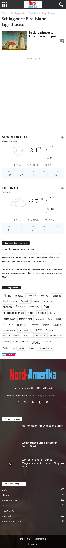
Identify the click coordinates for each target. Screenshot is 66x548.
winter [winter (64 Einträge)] (22, 348)
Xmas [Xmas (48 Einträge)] (31, 348)
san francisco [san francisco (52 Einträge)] (55, 335)
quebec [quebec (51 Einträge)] (27, 335)
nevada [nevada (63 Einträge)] (57, 325)
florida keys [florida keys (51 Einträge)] (34, 306)
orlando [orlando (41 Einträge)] (6, 335)
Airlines (5, 505)
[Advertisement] (33, 95)
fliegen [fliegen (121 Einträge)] (7, 306)
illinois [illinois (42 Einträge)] (52, 313)
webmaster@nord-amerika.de (44, 395)
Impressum (25, 538)
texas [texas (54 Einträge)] (15, 342)
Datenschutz (40, 538)
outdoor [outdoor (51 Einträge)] (16, 335)
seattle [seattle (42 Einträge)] (6, 342)
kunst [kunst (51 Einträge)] (58, 319)
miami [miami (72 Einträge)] (46, 325)
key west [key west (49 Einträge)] (40, 319)
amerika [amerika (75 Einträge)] (31, 295)
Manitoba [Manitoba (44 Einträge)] (35, 325)
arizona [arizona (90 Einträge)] (57, 295)
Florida (5, 495)
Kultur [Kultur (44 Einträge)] (50, 319)
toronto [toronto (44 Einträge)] (25, 342)
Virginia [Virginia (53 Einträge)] (47, 342)
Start (4, 13)
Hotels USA (8, 511)
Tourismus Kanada (11, 521)
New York (6, 516)
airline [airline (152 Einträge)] (7, 295)
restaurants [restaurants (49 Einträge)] (40, 335)
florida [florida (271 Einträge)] (21, 307)
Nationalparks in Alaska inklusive (42, 425)
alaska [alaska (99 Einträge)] (19, 295)
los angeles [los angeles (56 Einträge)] (22, 325)
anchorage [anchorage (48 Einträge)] (44, 296)
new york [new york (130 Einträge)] (9, 330)
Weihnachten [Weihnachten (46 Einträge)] (9, 348)
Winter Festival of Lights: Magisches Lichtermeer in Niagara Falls (43, 463)
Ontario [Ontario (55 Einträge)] (49, 330)
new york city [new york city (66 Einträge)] (26, 330)
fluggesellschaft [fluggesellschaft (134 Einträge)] (13, 313)
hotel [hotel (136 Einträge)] (31, 313)
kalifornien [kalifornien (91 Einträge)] (9, 319)
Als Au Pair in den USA (23, 249)
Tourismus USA (10, 500)
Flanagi (5, 249)
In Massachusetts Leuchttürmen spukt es (45, 34)
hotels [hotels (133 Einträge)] (42, 313)
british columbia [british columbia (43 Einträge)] (10, 301)
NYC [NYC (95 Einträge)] (39, 330)
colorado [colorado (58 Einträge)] (47, 301)
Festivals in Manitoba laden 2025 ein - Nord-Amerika (26, 257)
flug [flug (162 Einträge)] (46, 306)
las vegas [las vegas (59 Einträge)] (8, 325)
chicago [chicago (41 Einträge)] (36, 301)
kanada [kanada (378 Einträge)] (25, 319)
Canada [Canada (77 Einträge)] (24, 301)
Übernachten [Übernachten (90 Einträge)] (45, 348)
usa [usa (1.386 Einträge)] (36, 342)
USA (4, 489)
